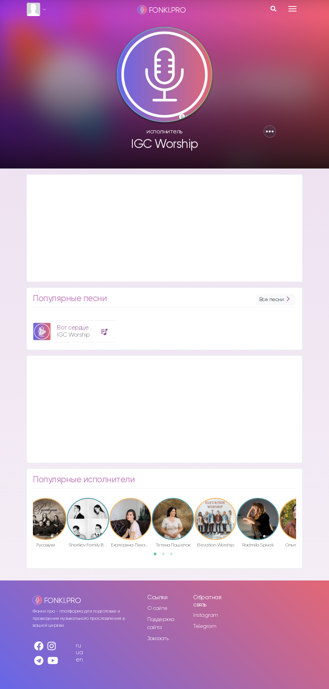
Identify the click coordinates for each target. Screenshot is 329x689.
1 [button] (157, 556)
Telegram (204, 626)
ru (78, 645)
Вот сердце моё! (79, 328)
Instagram (205, 615)
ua (79, 652)
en (79, 660)
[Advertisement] (164, 228)
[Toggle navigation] (292, 9)
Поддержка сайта (160, 623)
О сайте (157, 608)
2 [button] (165, 556)
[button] (269, 131)
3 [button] (174, 556)
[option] (73, 328)
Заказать (157, 638)
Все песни (275, 300)
